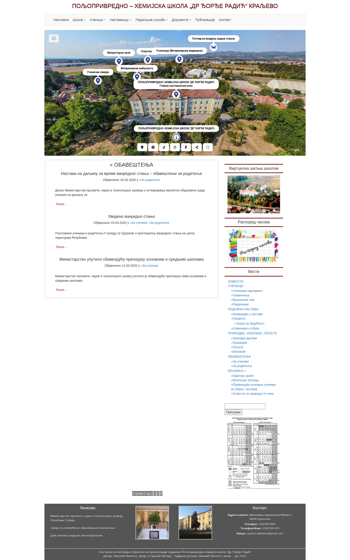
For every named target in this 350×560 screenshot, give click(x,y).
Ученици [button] (98, 19)
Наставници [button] (120, 19)
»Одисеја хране (242, 376)
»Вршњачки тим (242, 300)
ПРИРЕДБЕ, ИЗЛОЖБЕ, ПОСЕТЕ (252, 333)
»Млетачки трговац (245, 380)
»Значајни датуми (244, 338)
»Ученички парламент (247, 291)
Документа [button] (181, 19)
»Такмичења (240, 295)
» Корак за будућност (249, 323)
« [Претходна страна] (155, 493)
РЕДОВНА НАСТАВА (243, 309)
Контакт (225, 19)
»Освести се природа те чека (252, 393)
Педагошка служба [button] (151, 19)
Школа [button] (79, 19)
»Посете (237, 347)
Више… (61, 204)
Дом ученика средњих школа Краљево (76, 535)
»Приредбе (239, 342)
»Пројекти (238, 318)
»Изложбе (238, 351)
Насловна (61, 19)
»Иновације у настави (247, 314)
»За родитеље (149, 180)
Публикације (205, 19)
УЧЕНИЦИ (235, 286)
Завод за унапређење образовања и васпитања (82, 528)
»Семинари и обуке (245, 328)
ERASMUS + (237, 371)
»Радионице (240, 304)
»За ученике (139, 222)
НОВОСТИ (235, 281)
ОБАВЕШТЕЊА (239, 356)
